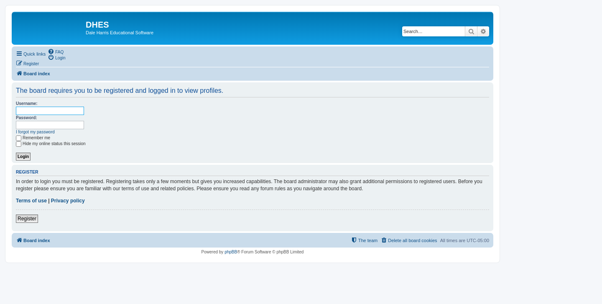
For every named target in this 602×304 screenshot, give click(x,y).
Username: (27, 103)
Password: (26, 117)
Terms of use (31, 201)
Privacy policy (68, 201)
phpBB (230, 252)
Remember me (33, 137)
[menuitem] (56, 51)
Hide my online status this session (51, 143)
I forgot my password (35, 132)
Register (27, 219)
